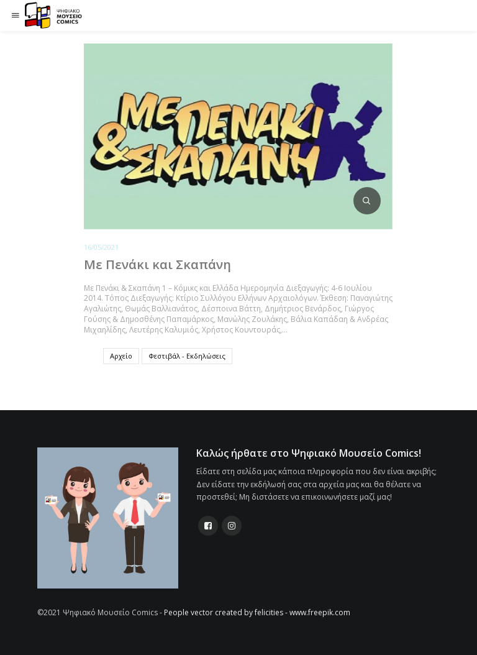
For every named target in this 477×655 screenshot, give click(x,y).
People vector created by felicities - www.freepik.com (257, 612)
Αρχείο (121, 355)
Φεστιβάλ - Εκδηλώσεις (186, 355)
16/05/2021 (101, 247)
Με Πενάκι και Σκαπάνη (157, 264)
